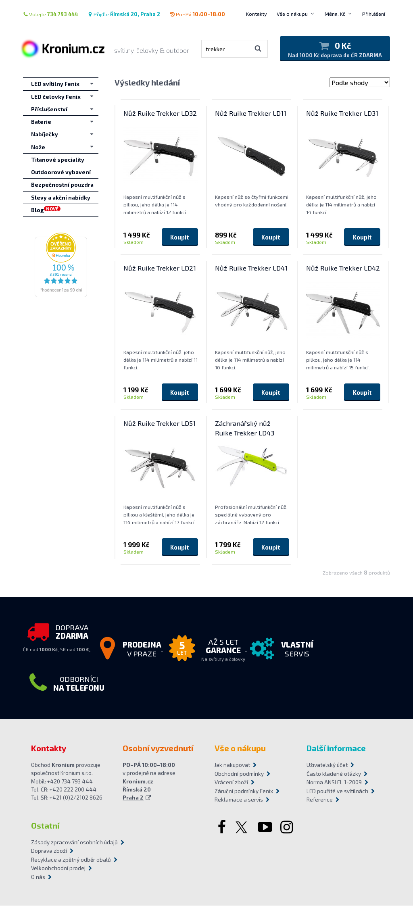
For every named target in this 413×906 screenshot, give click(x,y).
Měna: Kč (335, 13)
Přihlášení (373, 13)
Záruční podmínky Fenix (244, 791)
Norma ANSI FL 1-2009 (334, 782)
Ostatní (45, 825)
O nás (38, 877)
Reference (320, 800)
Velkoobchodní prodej (58, 868)
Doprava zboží (49, 851)
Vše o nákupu (292, 13)
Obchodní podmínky (239, 774)
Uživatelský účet (327, 765)
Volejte (50, 14)
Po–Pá (197, 14)
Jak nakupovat (232, 765)
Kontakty (256, 13)
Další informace (336, 748)
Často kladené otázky (334, 774)
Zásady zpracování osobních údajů (74, 842)
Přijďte (124, 14)
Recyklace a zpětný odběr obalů (71, 859)
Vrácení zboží (231, 782)
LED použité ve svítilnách (337, 791)
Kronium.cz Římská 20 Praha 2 (138, 789)
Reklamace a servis (239, 800)
